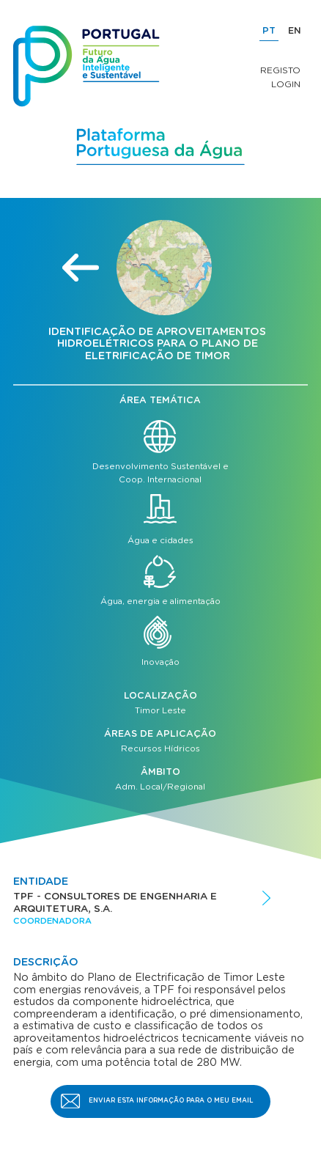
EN (294, 31)
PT (269, 31)
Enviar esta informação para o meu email (171, 1100)
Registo (280, 70)
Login (285, 84)
